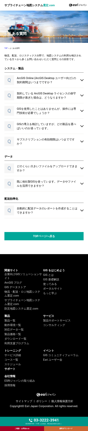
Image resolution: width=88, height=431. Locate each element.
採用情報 (9, 385)
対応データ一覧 (14, 329)
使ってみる (50, 284)
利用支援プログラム (16, 343)
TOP (6, 48)
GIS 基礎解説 (51, 279)
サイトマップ (24, 401)
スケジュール (12, 364)
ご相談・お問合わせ (22, 428)
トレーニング (12, 350)
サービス (48, 316)
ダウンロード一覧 (15, 338)
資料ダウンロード (66, 428)
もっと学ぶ (50, 293)
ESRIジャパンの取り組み (19, 380)
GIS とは (48, 275)
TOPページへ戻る (44, 236)
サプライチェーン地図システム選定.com (22, 302)
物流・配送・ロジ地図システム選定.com (22, 293)
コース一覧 (11, 359)
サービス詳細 (12, 355)
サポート (9, 368)
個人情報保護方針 (62, 401)
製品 (7, 316)
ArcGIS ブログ (13, 282)
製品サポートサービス (57, 320)
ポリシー (41, 401)
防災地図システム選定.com (21, 308)
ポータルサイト (52, 288)
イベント (48, 350)
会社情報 (9, 376)
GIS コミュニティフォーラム (60, 355)
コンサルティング (54, 325)
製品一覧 (9, 320)
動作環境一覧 (12, 325)
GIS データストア (15, 287)
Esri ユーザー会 (52, 359)
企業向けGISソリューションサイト (23, 276)
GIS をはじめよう (54, 270)
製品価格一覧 (12, 334)
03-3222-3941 (44, 420)
